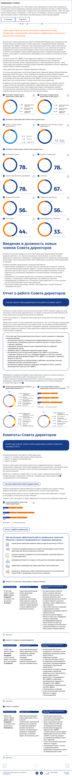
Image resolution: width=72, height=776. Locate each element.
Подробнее (22, 19)
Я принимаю (8, 19)
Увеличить (34, 95)
